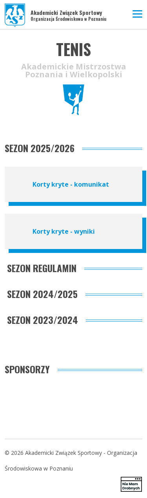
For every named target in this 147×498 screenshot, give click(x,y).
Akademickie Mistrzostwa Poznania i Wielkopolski (73, 70)
